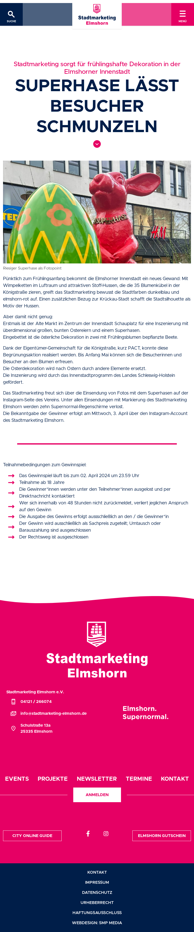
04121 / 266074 (31, 702)
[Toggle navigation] (182, 14)
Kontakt (175, 779)
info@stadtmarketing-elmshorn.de (48, 713)
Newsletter (97, 779)
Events (17, 779)
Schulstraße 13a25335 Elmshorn (31, 728)
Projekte (53, 779)
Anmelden (97, 795)
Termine (139, 779)
